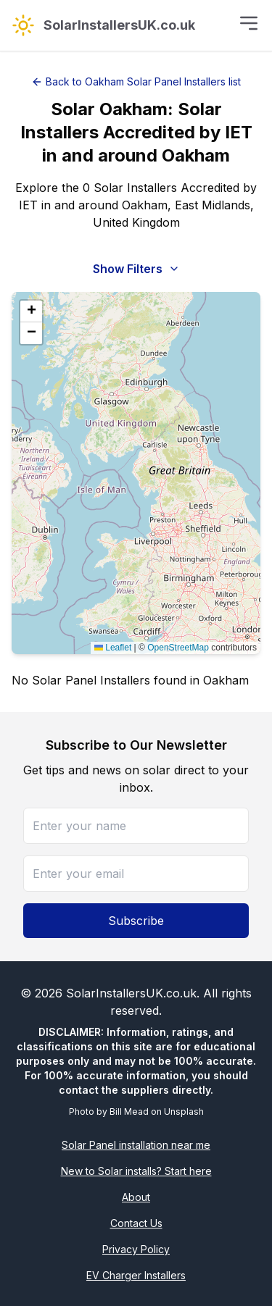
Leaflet (112, 647)
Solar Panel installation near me (136, 1145)
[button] (31, 311)
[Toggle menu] (248, 23)
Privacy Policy (136, 1249)
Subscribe (136, 920)
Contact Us (136, 1223)
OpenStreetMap (178, 647)
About (136, 1197)
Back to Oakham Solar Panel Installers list (136, 81)
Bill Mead (129, 1111)
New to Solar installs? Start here (136, 1171)
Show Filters (136, 268)
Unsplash (184, 1111)
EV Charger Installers (136, 1275)
